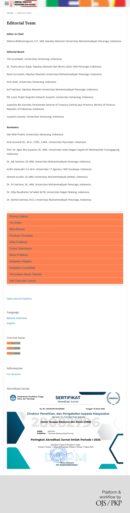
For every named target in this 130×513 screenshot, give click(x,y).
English (11, 323)
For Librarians (14, 374)
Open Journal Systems (19, 298)
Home (10, 12)
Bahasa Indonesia (17, 318)
